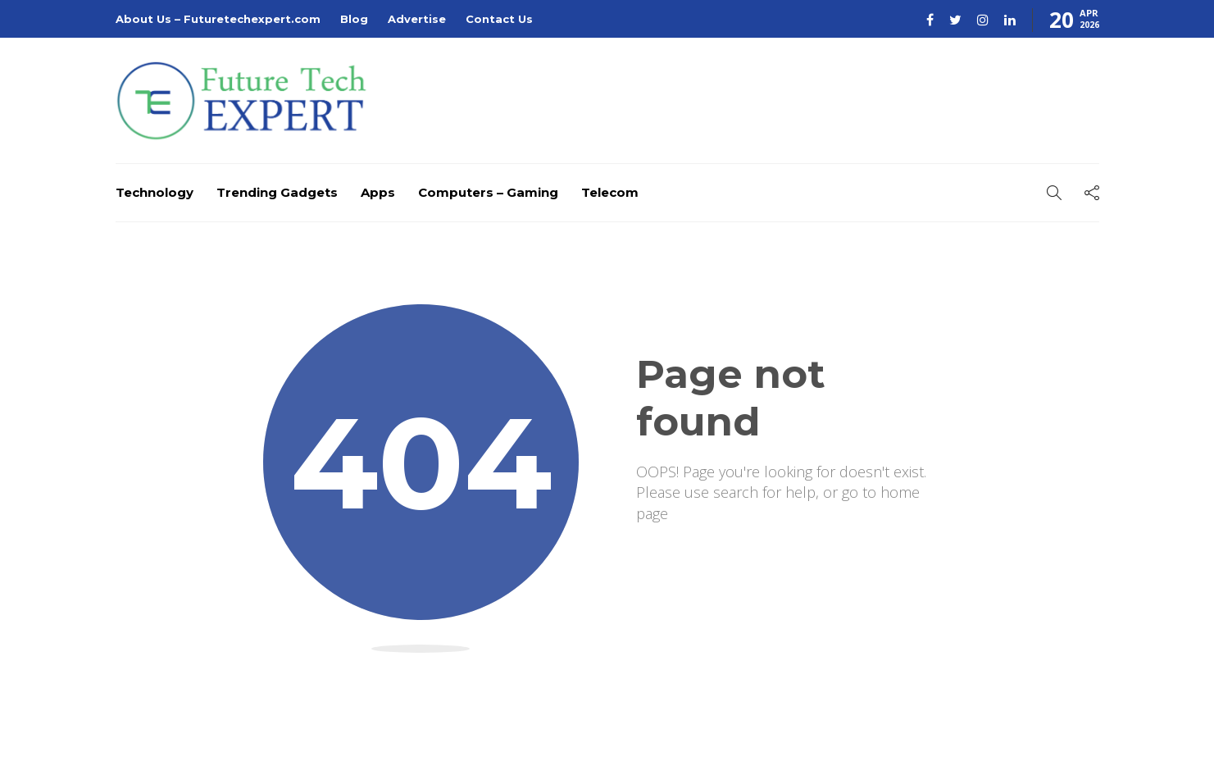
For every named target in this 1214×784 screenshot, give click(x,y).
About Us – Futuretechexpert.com (218, 18)
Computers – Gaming (488, 192)
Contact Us (499, 18)
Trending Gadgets (277, 192)
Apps (378, 192)
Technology (154, 192)
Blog (354, 18)
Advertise (417, 18)
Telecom (610, 192)
